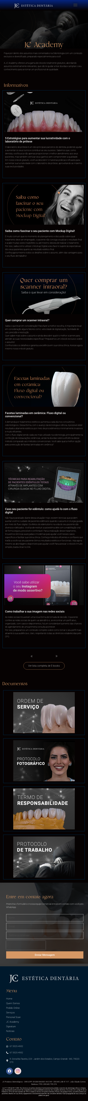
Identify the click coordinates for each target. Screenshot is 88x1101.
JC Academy (12, 1021)
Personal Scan (13, 1017)
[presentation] (26, 945)
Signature (11, 1026)
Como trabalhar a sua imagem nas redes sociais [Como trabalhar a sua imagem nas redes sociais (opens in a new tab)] (34, 611)
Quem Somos (13, 1003)
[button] (75, 5)
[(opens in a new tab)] (44, 112)
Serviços (10, 1012)
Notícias (10, 1031)
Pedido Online (13, 1008)
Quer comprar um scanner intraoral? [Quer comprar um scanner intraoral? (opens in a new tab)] (27, 320)
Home (9, 998)
